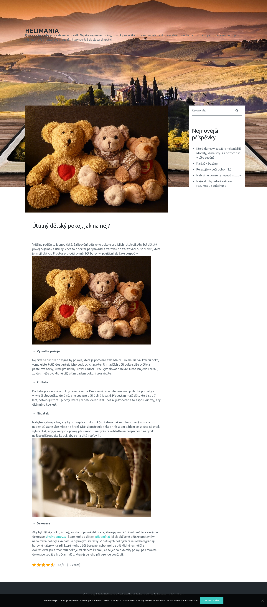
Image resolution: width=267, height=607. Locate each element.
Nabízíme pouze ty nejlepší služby (218, 175)
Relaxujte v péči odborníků (213, 169)
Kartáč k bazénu (207, 163)
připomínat (102, 536)
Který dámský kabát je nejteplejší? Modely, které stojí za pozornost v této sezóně (218, 153)
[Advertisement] (133, 74)
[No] (262, 600)
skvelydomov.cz (56, 536)
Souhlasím (212, 600)
